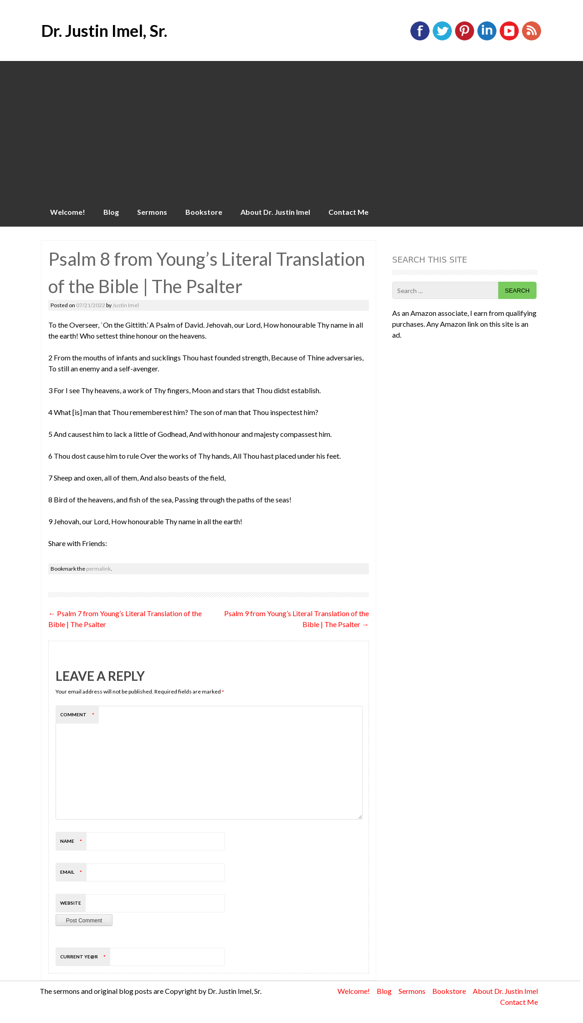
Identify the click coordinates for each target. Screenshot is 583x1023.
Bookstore (203, 212)
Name (73, 841)
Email (73, 872)
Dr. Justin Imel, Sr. (104, 30)
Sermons (152, 212)
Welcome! (67, 212)
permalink (98, 568)
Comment (79, 714)
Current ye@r (85, 956)
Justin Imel (126, 305)
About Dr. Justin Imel (275, 212)
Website (70, 903)
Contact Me (348, 212)
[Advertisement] (291, 129)
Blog (111, 212)
